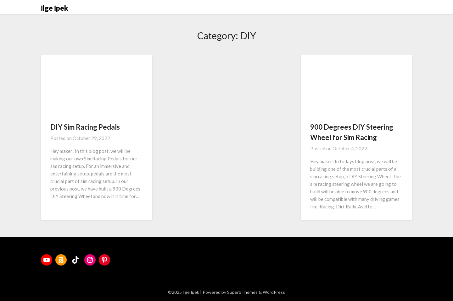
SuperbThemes (242, 292)
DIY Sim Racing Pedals (85, 127)
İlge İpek (54, 8)
